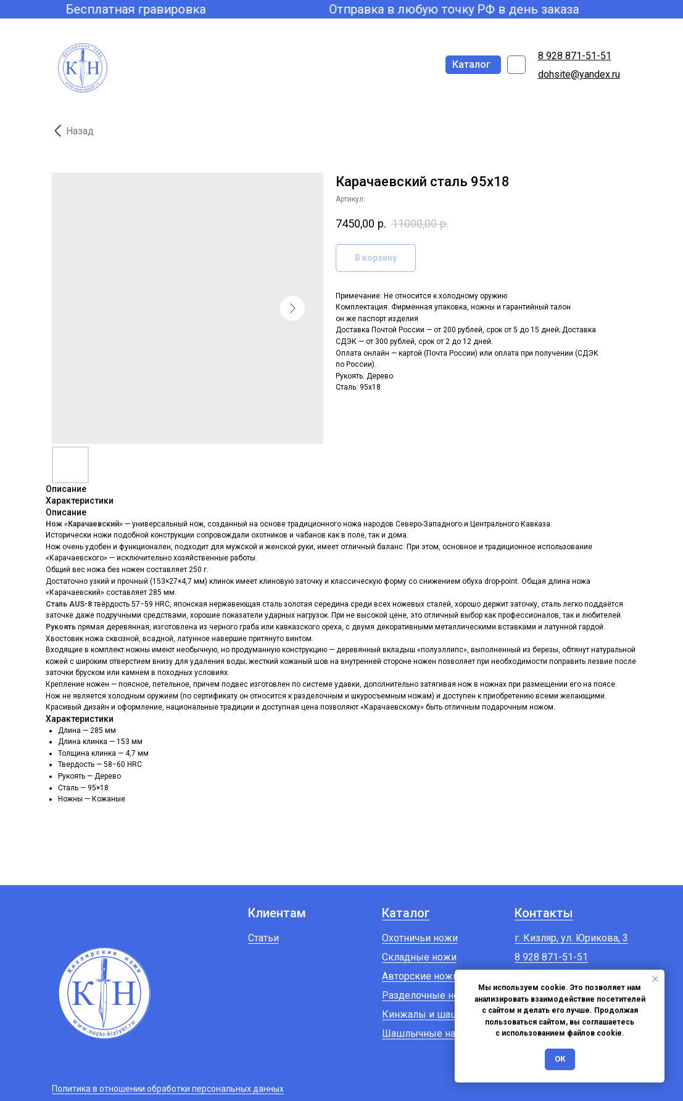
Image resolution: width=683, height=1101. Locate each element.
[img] (516, 64)
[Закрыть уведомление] (655, 979)
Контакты (544, 913)
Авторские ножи (420, 976)
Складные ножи (419, 957)
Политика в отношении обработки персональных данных (168, 1089)
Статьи (263, 938)
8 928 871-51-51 (551, 957)
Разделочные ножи (427, 995)
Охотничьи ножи (420, 938)
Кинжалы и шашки (426, 1014)
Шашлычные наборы (431, 1033)
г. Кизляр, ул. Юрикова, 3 (571, 938)
